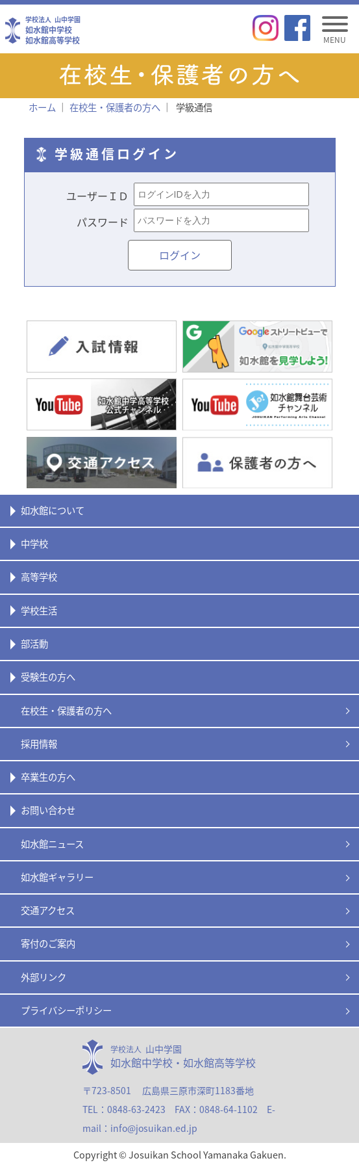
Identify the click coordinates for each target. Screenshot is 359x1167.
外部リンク (43, 977)
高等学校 (39, 577)
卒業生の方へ (48, 777)
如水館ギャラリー (57, 877)
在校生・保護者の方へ (66, 710)
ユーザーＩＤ (97, 195)
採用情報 (39, 744)
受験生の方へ (48, 677)
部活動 (34, 643)
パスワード (103, 221)
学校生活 (39, 610)
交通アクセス (48, 910)
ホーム (42, 107)
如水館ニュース (52, 844)
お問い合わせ (48, 810)
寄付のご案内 (48, 943)
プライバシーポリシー (66, 1010)
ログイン (180, 255)
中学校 (34, 543)
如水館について (52, 510)
